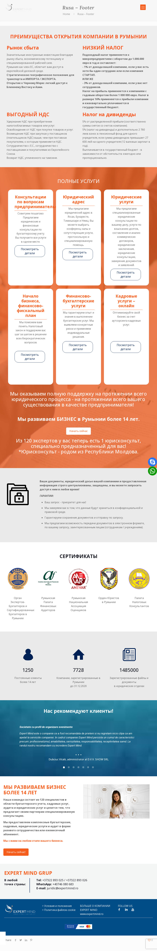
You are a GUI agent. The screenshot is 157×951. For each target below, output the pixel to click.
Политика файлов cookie (60, 910)
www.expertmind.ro (91, 914)
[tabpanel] (78, 742)
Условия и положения (58, 906)
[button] (152, 471)
